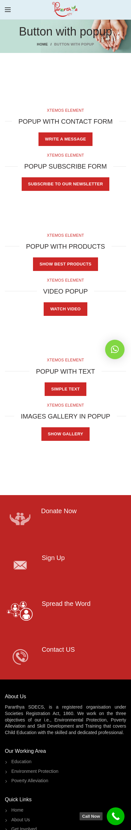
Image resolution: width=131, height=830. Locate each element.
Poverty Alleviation (29, 780)
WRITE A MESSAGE (65, 139)
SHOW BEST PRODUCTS (65, 264)
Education (21, 761)
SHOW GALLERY (65, 433)
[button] (115, 349)
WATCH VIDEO (65, 308)
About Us (20, 819)
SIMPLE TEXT (65, 389)
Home (42, 44)
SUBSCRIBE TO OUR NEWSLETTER (65, 184)
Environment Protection (35, 771)
